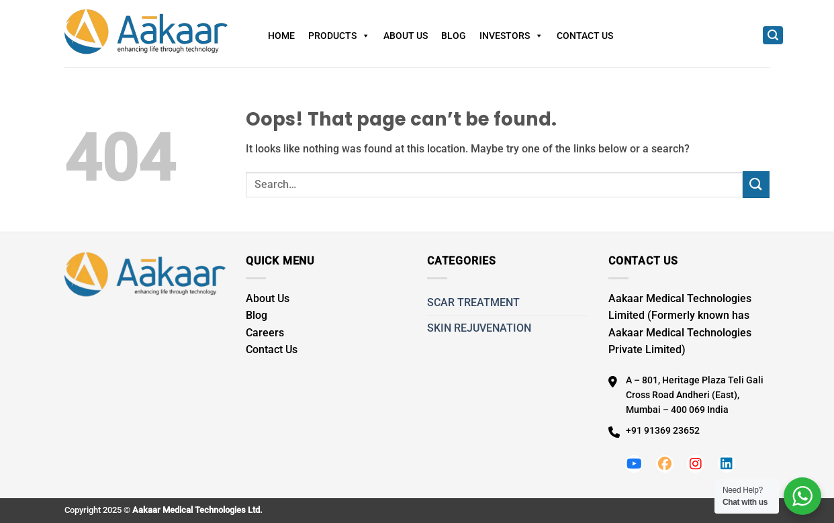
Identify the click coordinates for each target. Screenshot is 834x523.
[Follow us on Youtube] (634, 464)
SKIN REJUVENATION (479, 328)
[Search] (773, 35)
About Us (405, 35)
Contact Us (585, 35)
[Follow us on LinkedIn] (726, 464)
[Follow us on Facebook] (665, 464)
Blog (453, 35)
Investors (511, 35)
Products (339, 35)
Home (281, 35)
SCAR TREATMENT (473, 302)
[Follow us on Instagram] (695, 464)
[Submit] (756, 184)
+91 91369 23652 (663, 430)
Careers (265, 332)
